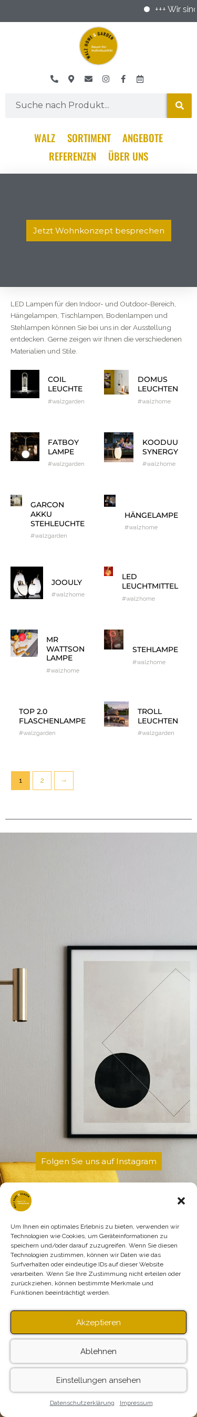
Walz (44, 137)
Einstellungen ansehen (98, 1387)
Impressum (136, 1410)
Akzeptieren (98, 1330)
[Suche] (179, 105)
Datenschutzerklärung (82, 1410)
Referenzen (72, 155)
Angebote (142, 137)
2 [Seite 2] (42, 780)
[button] (181, 1208)
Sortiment (89, 137)
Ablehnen (98, 1358)
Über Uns (128, 155)
